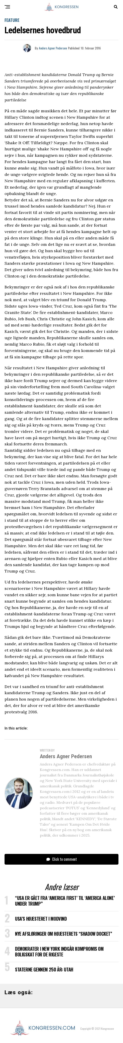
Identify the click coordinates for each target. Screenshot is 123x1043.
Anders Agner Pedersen (53, 48)
